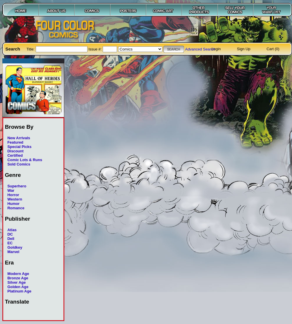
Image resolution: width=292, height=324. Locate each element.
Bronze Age (17, 278)
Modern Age (18, 273)
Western (14, 199)
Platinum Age (19, 291)
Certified (15, 155)
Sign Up (243, 49)
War (10, 190)
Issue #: (95, 49)
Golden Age (17, 287)
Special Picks (19, 146)
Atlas (12, 230)
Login (216, 49)
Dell (10, 238)
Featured (15, 142)
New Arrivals (18, 138)
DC (10, 234)
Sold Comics (18, 164)
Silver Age (16, 282)
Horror (13, 195)
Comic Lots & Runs (24, 160)
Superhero (16, 186)
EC (10, 243)
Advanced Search (200, 49)
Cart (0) (273, 49)
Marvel (13, 252)
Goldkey (14, 247)
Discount (15, 151)
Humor (13, 203)
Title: (30, 49)
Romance (15, 208)
